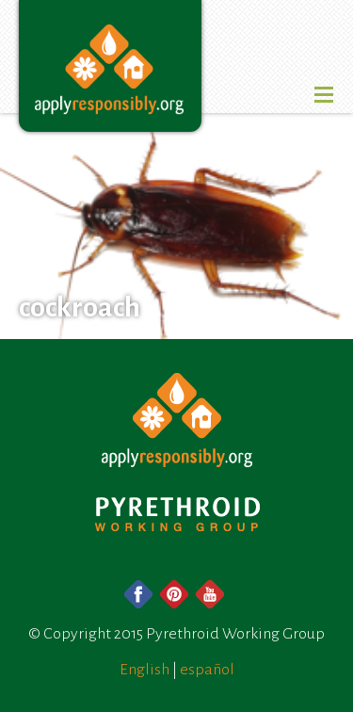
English (144, 669)
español (207, 669)
